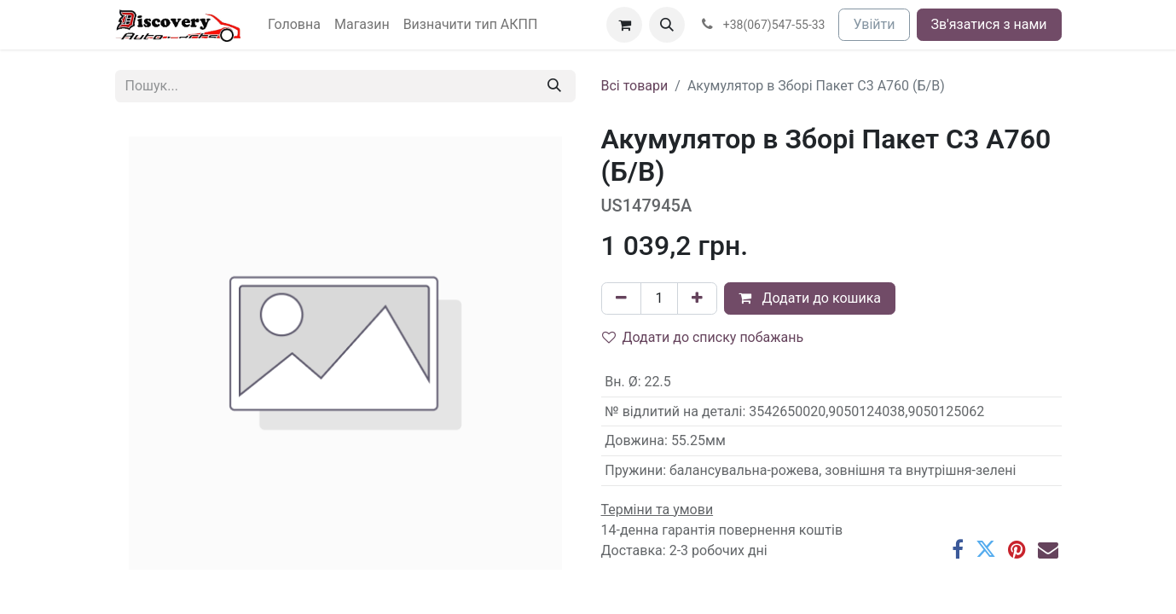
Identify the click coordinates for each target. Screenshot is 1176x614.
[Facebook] (958, 549)
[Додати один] (697, 298)
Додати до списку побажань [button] (703, 337)
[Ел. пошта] (1048, 549)
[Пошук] (554, 86)
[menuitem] (294, 25)
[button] (667, 25)
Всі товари (635, 86)
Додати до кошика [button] (810, 298)
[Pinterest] (1017, 549)
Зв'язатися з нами (989, 24)
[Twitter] (986, 549)
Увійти (874, 24)
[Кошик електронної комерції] (624, 25)
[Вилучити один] (621, 298)
